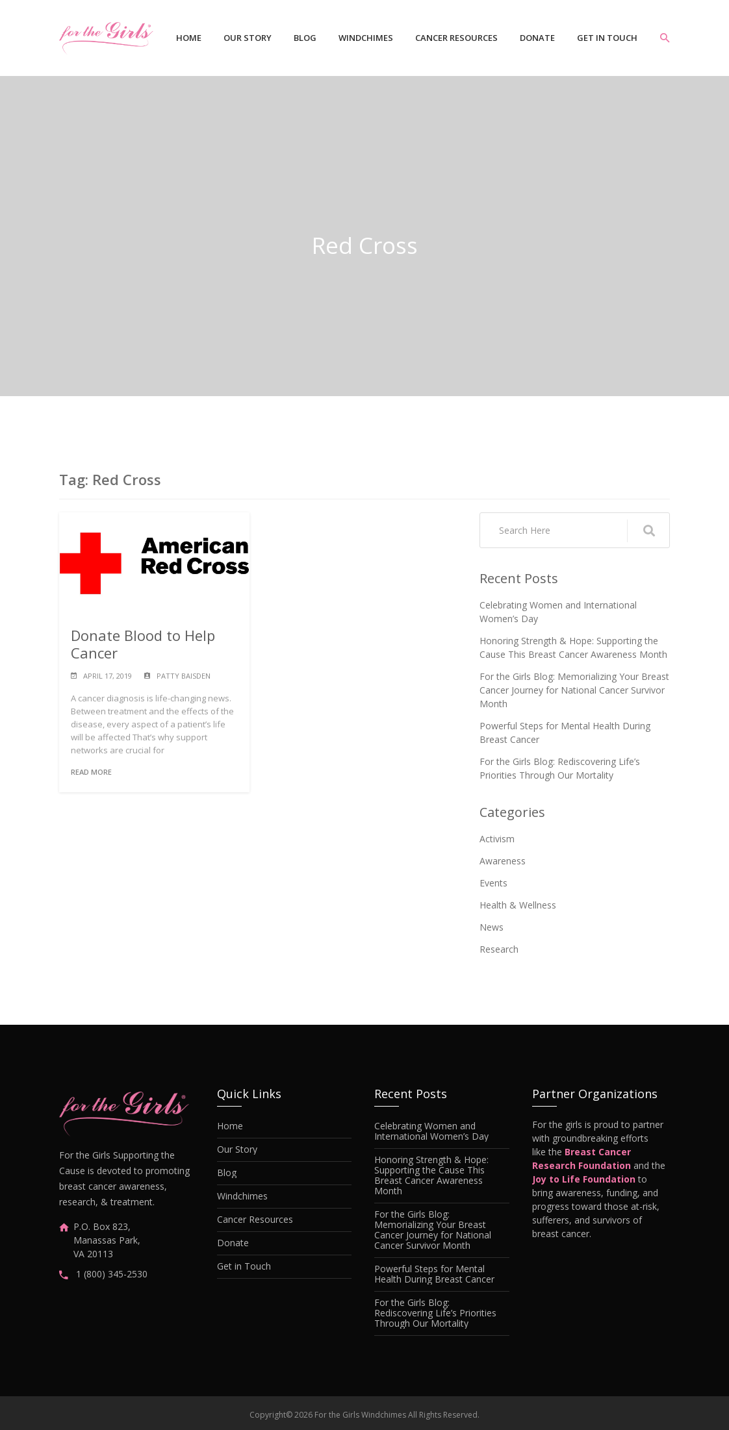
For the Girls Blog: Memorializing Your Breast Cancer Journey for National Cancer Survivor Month (574, 690)
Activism (497, 839)
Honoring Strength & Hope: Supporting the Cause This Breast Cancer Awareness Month (573, 647)
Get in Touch (607, 38)
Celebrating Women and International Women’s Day (558, 612)
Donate (537, 38)
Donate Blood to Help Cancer (143, 643)
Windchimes (366, 38)
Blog (305, 38)
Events (493, 883)
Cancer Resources (456, 38)
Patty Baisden (184, 676)
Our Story (248, 38)
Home (188, 38)
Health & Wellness (518, 905)
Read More (91, 772)
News (492, 927)
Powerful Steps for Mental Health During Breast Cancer (565, 733)
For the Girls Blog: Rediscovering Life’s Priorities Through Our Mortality (560, 768)
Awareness (503, 861)
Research (499, 949)
